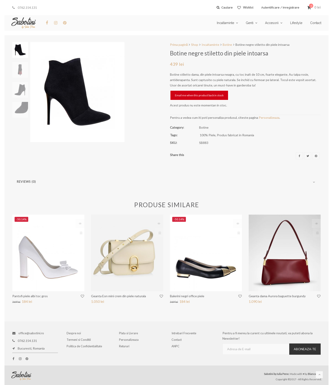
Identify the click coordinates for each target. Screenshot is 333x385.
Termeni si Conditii (79, 340)
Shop (194, 44)
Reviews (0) (26, 181)
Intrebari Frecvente (184, 333)
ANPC (176, 348)
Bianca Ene (314, 374)
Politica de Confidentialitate (84, 348)
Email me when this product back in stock (199, 95)
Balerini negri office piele (187, 296)
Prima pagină (179, 44)
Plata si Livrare (129, 333)
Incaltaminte (210, 44)
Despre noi (74, 333)
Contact (178, 340)
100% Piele (207, 135)
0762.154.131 (24, 7)
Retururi (126, 348)
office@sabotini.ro (28, 333)
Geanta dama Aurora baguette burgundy (277, 296)
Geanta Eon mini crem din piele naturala (118, 296)
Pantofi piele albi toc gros (30, 296)
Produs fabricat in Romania (235, 135)
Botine (227, 44)
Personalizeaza (269, 117)
